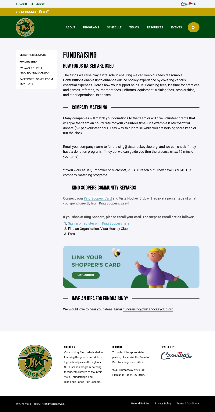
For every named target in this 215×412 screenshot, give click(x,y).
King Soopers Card (98, 198)
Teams (134, 27)
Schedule (114, 27)
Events (176, 27)
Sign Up (38, 4)
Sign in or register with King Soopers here (99, 223)
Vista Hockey (26, 12)
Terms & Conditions (188, 403)
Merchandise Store (33, 54)
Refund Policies (140, 403)
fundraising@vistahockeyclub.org (133, 146)
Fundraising (28, 61)
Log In (21, 4)
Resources (155, 27)
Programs (91, 27)
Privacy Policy (163, 403)
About (70, 27)
